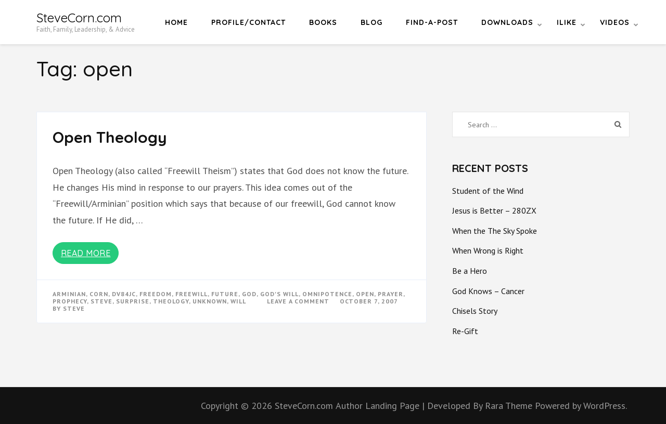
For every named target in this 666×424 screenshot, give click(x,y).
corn (98, 294)
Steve (74, 308)
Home (176, 22)
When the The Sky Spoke (494, 231)
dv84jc (124, 294)
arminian (69, 294)
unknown (210, 301)
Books (323, 22)
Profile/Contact (248, 22)
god (249, 294)
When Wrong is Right (487, 250)
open (365, 294)
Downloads (507, 22)
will (238, 301)
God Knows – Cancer (488, 291)
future (224, 294)
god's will (279, 294)
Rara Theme (510, 406)
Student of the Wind (487, 191)
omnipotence (327, 294)
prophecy (70, 301)
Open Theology (110, 137)
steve (101, 301)
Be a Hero (469, 271)
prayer (390, 294)
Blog (371, 22)
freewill (191, 294)
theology (171, 301)
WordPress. (605, 406)
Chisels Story (474, 311)
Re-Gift (465, 331)
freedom (155, 294)
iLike (567, 22)
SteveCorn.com (79, 17)
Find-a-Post (432, 22)
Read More (86, 253)
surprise (132, 301)
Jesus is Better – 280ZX (494, 210)
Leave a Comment (298, 301)
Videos (615, 22)
